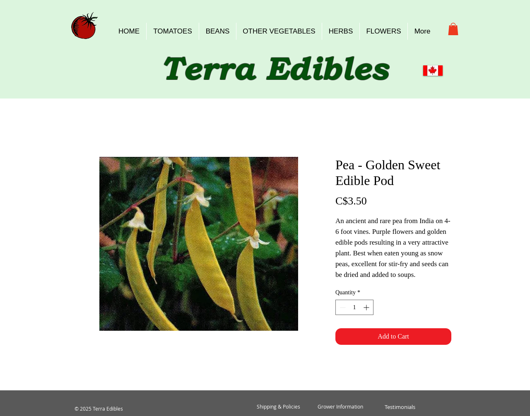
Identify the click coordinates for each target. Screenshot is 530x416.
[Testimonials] (399, 407)
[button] (453, 29)
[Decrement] (342, 307)
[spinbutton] (354, 307)
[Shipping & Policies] (278, 407)
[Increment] (367, 307)
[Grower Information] (340, 407)
